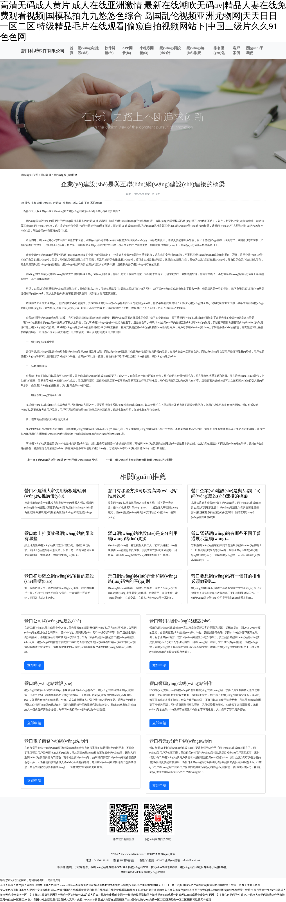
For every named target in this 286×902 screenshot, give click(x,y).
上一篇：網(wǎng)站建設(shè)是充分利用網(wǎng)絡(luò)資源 (62, 459)
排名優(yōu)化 (219, 50)
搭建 (81, 202)
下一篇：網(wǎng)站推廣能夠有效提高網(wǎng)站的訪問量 (139, 459)
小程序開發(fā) (147, 50)
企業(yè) (57, 202)
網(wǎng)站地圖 (156, 872)
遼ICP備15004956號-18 (134, 872)
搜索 (27, 202)
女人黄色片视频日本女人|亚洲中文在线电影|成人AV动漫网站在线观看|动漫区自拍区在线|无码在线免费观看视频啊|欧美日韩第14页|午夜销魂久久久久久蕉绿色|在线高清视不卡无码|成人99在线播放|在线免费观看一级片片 (126, 889)
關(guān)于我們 (254, 50)
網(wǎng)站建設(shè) (88, 50)
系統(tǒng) (96, 202)
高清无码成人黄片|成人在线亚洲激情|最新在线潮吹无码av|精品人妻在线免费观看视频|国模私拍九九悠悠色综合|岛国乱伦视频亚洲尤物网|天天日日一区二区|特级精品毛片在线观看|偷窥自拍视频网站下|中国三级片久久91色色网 (130, 885)
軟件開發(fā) (110, 50)
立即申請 (34, 665)
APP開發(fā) (127, 50)
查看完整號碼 (123, 860)
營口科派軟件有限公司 (43, 50)
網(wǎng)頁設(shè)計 (170, 50)
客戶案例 (236, 50)
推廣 (33, 202)
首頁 (71, 50)
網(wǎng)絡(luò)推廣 (195, 50)
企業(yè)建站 (70, 202)
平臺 (87, 202)
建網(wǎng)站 (44, 202)
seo (22, 202)
